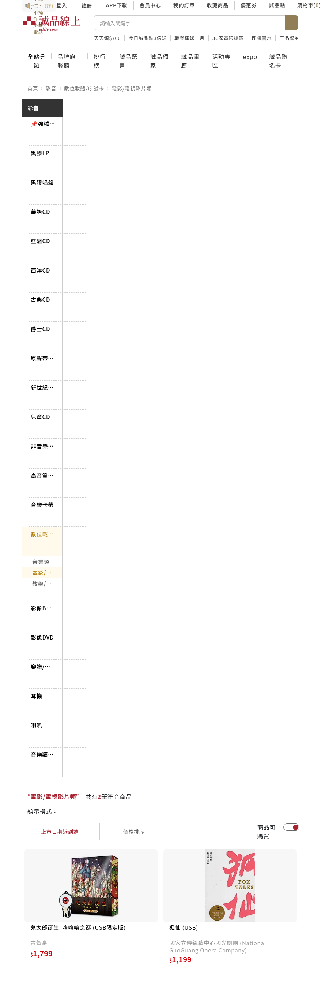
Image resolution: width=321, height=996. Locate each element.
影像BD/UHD (43, 608)
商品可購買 (266, 831)
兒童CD (40, 417)
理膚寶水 (262, 37)
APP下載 (117, 5)
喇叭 (36, 725)
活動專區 (221, 61)
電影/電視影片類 (132, 88)
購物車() (309, 5)
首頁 (32, 88)
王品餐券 (289, 37)
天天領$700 (107, 37)
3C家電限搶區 (228, 37)
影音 (51, 88)
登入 (61, 5)
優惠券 (249, 5)
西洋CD (40, 270)
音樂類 (40, 562)
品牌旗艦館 (66, 61)
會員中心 (150, 5)
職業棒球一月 (189, 37)
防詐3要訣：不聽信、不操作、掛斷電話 (38, 6)
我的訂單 (184, 5)
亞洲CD (40, 241)
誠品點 (277, 5)
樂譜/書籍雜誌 (43, 666)
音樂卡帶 (42, 504)
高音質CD (43, 475)
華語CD (40, 211)
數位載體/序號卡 (84, 88)
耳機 (36, 696)
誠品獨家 (159, 61)
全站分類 (36, 61)
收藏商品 (218, 5)
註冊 (87, 5)
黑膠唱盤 (42, 182)
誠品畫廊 (190, 61)
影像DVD (42, 637)
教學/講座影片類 (47, 584)
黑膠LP (40, 153)
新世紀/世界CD (43, 387)
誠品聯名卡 (278, 61)
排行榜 (100, 61)
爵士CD (40, 329)
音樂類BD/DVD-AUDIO (43, 754)
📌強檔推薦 (43, 123)
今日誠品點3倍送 (147, 37)
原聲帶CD (43, 358)
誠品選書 (128, 61)
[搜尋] (190, 22)
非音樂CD (43, 446)
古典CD (40, 299)
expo (250, 56)
